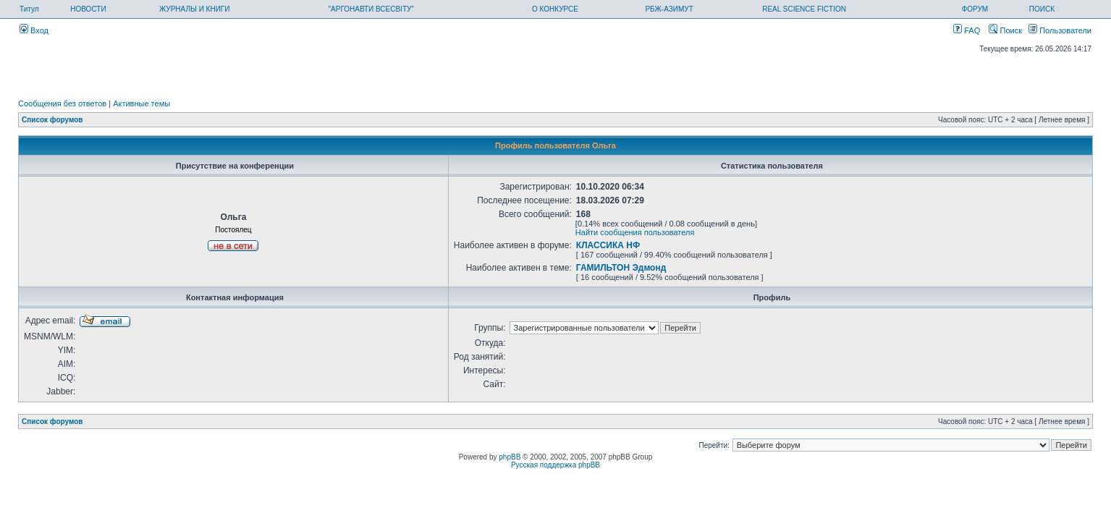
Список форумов (52, 120)
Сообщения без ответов (62, 103)
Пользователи (1059, 30)
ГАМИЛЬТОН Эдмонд (621, 268)
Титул (29, 9)
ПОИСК (1042, 9)
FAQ (966, 30)
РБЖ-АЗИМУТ (669, 9)
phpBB (509, 457)
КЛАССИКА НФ (608, 245)
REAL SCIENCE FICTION (804, 9)
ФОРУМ (975, 9)
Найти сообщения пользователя (635, 232)
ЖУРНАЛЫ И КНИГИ (194, 9)
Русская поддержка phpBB (555, 465)
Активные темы (141, 103)
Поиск (1005, 30)
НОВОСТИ (88, 9)
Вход (34, 30)
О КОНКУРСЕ (555, 9)
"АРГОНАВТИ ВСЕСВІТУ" (371, 9)
